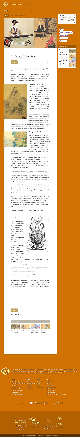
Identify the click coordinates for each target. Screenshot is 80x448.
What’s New (39, 392)
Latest (28, 392)
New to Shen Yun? (16, 392)
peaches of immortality (17, 260)
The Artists (29, 396)
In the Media (30, 399)
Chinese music (63, 40)
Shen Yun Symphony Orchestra (19, 394)
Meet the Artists (15, 403)
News (38, 390)
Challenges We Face (16, 399)
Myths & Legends (63, 38)
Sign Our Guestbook (58, 414)
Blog (38, 396)
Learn (11, 16)
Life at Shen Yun (15, 396)
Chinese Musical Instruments (66, 32)
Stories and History (51, 403)
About (13, 390)
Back (6, 16)
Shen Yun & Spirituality (17, 401)
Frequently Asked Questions (18, 404)
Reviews (29, 397)
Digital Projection (51, 399)
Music (48, 394)
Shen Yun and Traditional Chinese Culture (56, 404)
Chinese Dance (50, 392)
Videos (29, 390)
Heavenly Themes (64, 35)
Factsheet (14, 397)
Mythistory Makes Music (20, 16)
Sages (61, 30)
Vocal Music (49, 396)
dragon (37, 91)
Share (14, 62)
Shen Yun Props (50, 401)
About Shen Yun (31, 394)
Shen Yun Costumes (51, 397)
